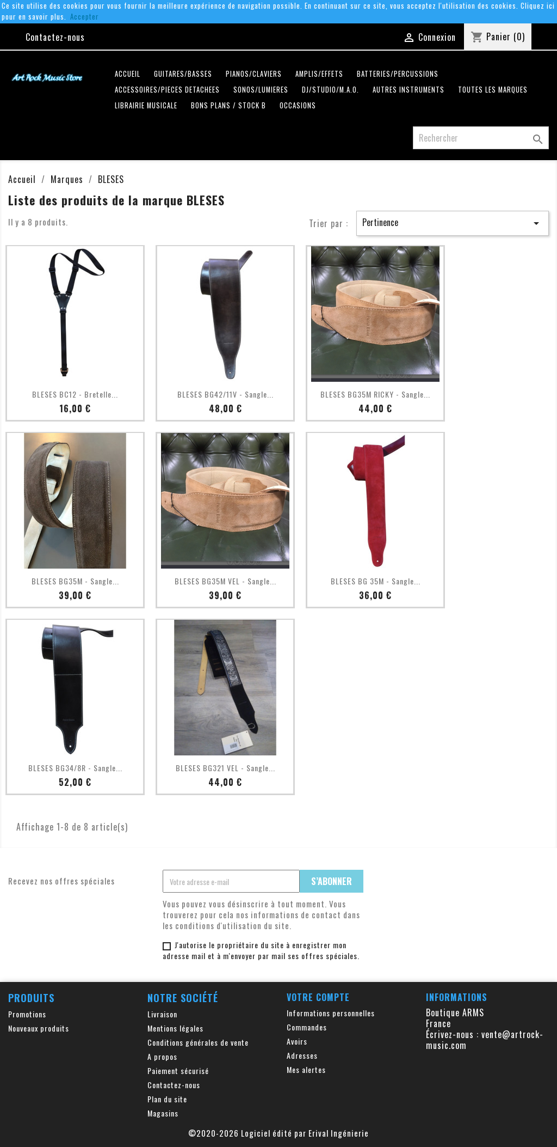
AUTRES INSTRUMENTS (408, 89)
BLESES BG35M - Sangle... (75, 581)
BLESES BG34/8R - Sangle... (75, 767)
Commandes (307, 1027)
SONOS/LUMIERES (260, 89)
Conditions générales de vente (198, 1042)
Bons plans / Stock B (228, 105)
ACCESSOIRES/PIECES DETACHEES (167, 89)
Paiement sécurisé (178, 1070)
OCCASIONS (298, 105)
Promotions (27, 1014)
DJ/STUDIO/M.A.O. (330, 89)
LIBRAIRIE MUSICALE (146, 105)
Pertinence (452, 223)
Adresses (302, 1055)
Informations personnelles (331, 1012)
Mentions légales (175, 1028)
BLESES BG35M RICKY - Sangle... (375, 394)
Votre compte (318, 997)
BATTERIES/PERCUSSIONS (397, 74)
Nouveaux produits (38, 1028)
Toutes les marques (493, 89)
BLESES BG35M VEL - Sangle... (225, 581)
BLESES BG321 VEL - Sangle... (225, 767)
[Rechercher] (481, 137)
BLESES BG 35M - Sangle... (375, 581)
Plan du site (167, 1099)
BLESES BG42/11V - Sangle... (225, 394)
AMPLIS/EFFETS (319, 74)
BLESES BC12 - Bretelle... (75, 394)
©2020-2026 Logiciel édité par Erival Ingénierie (278, 1133)
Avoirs (297, 1041)
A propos (162, 1056)
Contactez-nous (55, 37)
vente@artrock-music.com (484, 1040)
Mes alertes (306, 1069)
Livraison (162, 1014)
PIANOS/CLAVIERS (254, 74)
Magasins (162, 1113)
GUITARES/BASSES (183, 74)
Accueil (127, 74)
